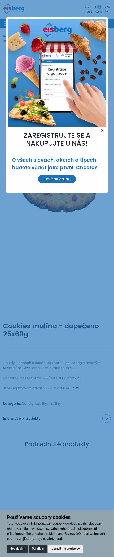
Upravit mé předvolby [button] (66, 548)
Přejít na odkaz (57, 179)
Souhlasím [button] (17, 548)
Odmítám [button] (38, 548)
